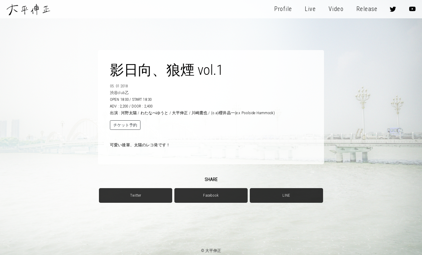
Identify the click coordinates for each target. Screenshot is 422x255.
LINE (286, 195)
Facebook (211, 195)
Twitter (135, 195)
